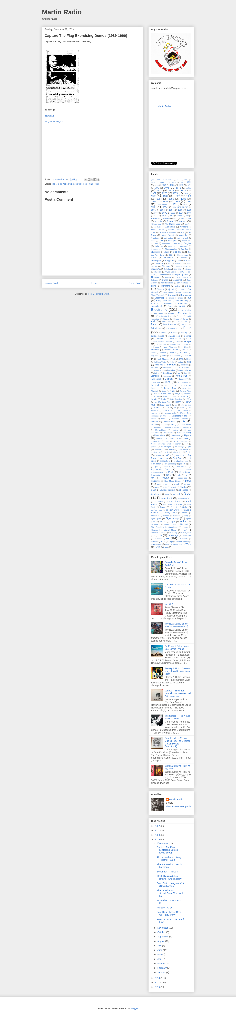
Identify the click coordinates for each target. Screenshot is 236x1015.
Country (155, 277)
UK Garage (173, 535)
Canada (187, 260)
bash (153, 241)
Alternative (170, 227)
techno (183, 521)
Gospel (187, 341)
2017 (157, 982)
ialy (174, 359)
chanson (178, 263)
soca (167, 494)
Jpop (164, 391)
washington (156, 544)
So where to (156, 494)
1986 (183, 199)
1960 (181, 182)
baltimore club (182, 238)
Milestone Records (179, 419)
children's (155, 269)
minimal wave (169, 421)
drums (180, 298)
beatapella (166, 243)
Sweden (166, 516)
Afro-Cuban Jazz (172, 224)
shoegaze (183, 490)
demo (153, 286)
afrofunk (188, 224)
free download (170, 324)
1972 (178, 187)
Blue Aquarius (171, 249)
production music (181, 461)
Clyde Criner (170, 272)
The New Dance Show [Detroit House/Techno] (176, 625)
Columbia (163, 274)
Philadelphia (160, 449)
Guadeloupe (175, 344)
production (165, 461)
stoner (184, 513)
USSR (154, 541)
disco (188, 285)
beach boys (186, 241)
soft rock (176, 494)
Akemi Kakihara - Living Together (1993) (169, 858)
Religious (155, 481)
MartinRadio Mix (179, 416)
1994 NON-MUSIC (180, 207)
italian (156, 373)
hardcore (155, 350)
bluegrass (155, 252)
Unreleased (186, 535)
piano (171, 449)
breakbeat (168, 258)
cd (169, 263)
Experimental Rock (164, 316)
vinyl (171, 542)
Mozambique (160, 430)
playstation (177, 452)
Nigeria (187, 435)
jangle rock (156, 379)
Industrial (155, 367)
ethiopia (171, 313)
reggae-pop (182, 478)
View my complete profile (178, 806)
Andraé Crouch (157, 230)
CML (182, 272)
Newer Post (51, 283)
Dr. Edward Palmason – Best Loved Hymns (177, 647)
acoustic (158, 221)
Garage (184, 333)
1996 (162, 210)
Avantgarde (155, 238)
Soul (187, 493)
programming (170, 464)
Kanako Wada (185, 391)
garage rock (174, 336)
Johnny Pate (170, 388)
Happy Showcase (170, 347)
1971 (166, 187)
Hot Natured (175, 356)
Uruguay (158, 539)
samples (187, 484)
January (161, 972)
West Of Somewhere (173, 544)
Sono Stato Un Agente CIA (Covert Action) (170, 884)
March (160, 963)
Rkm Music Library (172, 481)
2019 (157, 839)
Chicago (165, 266)
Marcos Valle (170, 413)
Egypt (170, 306)
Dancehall (177, 280)
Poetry (188, 452)
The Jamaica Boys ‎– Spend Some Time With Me (170, 893)
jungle (173, 391)
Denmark (165, 286)
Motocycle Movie (172, 427)
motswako (187, 427)
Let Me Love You (162, 402)
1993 (153, 207)
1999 (189, 210)
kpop (174, 396)
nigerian (159, 438)
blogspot (183, 246)
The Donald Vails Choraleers (164, 527)
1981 (165, 196)
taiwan (162, 522)
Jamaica (155, 376)
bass (161, 240)
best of (171, 246)
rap (186, 475)
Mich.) (163, 419)
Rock (188, 480)
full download (172, 328)
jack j (186, 373)
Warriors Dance (182, 542)
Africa (170, 221)
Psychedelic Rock (160, 469)
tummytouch (186, 533)
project (182, 464)
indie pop (159, 365)
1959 (174, 182)
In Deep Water (160, 362)
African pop (156, 224)
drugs (171, 298)
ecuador (154, 303)
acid (175, 218)
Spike (185, 507)
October (161, 932)
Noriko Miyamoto (181, 441)
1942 (186, 180)
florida (185, 319)
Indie (54, 184)
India (172, 362)
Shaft (153, 490)
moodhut (164, 425)
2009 (156, 216)
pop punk (77, 184)
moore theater (185, 425)
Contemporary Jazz (179, 274)
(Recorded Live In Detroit (162, 180)
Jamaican (167, 376)
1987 (153, 201)
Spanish (174, 507)
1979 (175, 193)
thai (174, 524)
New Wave (160, 435)
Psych (167, 466)
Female (180, 316)
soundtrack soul (184, 498)
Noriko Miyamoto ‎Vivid (161, 444)
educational (156, 306)
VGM (163, 541)
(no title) (169, 604)
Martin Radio (62, 12)
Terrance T (155, 524)
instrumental (159, 370)
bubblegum (156, 260)
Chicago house (181, 266)
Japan (169, 378)
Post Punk (88, 184)
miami (153, 419)
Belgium (188, 243)
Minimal (154, 421)
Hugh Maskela (163, 359)
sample (176, 484)
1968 (172, 185)
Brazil (153, 258)
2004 (181, 213)
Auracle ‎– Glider (165, 907)
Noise (185, 438)
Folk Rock (166, 322)
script (165, 487)
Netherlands (168, 433)
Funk (187, 328)
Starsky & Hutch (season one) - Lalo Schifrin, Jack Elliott (177, 671)
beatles (177, 243)
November (162, 927)
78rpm (179, 216)
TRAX (184, 530)
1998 (180, 210)
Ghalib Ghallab (174, 339)
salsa (159, 484)
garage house (157, 336)
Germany (159, 339)
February (162, 968)
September (163, 936)
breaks (184, 258)
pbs (189, 446)
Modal (154, 424)
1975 (171, 190)
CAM (179, 261)
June (160, 950)
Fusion (164, 333)
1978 (164, 193)
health (153, 352)
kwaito (154, 399)
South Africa (173, 501)
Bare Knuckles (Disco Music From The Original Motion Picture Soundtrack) (177, 742)
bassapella (172, 240)
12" (178, 180)
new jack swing (184, 433)
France (154, 324)
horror (164, 356)
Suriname (155, 516)
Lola (182, 408)
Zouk (165, 547)
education (182, 303)
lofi (175, 408)
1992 (185, 204)
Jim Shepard (170, 385)
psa (156, 467)
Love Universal (182, 410)
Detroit (177, 286)
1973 (188, 187)
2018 (157, 978)
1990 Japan (162, 204)
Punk (96, 184)
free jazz (184, 324)
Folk (153, 321)
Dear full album (166, 283)
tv (155, 535)
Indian (180, 362)
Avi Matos (168, 238)
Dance (165, 280)
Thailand (184, 524)
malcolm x (155, 413)
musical (175, 430)
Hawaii (185, 350)
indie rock (62, 184)
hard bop (184, 347)
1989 (177, 201)
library (178, 402)
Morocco (157, 427)
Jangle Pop (181, 375)
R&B (168, 475)
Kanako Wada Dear (162, 394)
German (188, 336)
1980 (153, 196)
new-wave (175, 435)
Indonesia (185, 365)
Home (93, 283)
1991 (173, 204)
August (161, 941)
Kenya (177, 394)
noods (166, 441)
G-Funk (174, 333)
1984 (159, 199)
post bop (164, 458)
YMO (158, 547)
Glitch (178, 342)
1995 (153, 210)
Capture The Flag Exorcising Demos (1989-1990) (167, 850)
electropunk (159, 313)
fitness (176, 319)
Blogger (134, 1008)
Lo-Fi (167, 408)
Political (157, 455)
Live (156, 407)
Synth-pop (172, 518)
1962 (189, 182)
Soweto (179, 504)
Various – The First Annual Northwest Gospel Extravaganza (178, 693)
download (49, 116)
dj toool (181, 289)
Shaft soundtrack (167, 490)
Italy (178, 373)
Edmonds (168, 303)
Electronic (159, 310)
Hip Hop (184, 352)
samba (167, 484)
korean (165, 396)
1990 (188, 201)
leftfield (188, 399)
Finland (166, 319)
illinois (189, 359)
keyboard (187, 394)
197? (189, 185)
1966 (156, 185)
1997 (171, 210)
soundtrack (166, 498)
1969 (181, 185)
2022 (157, 826)
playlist (167, 452)
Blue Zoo (184, 249)
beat (156, 243)
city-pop (188, 269)
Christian (167, 269)
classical (157, 272)
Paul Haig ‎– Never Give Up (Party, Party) (169, 913)
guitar (186, 344)
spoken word (172, 510)
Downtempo (185, 295)
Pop (70, 184)
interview (171, 370)
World (188, 544)
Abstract (155, 218)
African (182, 221)
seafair (173, 487)
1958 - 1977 (164, 182)
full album (156, 328)
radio (179, 475)
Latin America (176, 399)
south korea (167, 504)
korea (156, 396)
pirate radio (155, 452)
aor (182, 232)
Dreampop (159, 298)
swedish (176, 516)
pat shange (179, 447)
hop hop (154, 356)
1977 (153, 193)
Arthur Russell (167, 235)
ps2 (189, 464)
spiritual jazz (156, 510)
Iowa (181, 370)
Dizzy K (160, 289)
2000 (156, 213)
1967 (164, 185)
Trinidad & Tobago (159, 533)
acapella (166, 218)
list (176, 405)
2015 (172, 216)
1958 (153, 182)
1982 (177, 196)
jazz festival (183, 382)
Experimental (184, 313)
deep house (182, 283)
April (160, 959)
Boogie (177, 251)
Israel (188, 370)
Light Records (166, 405)
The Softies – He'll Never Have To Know (177, 717)
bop (170, 255)
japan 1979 (183, 379)
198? (186, 193)
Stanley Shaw (170, 513)
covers (168, 277)
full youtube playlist (54, 121)
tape (173, 521)
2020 (157, 835)
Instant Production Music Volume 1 (177, 368)
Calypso (169, 260)
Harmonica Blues (171, 350)
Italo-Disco (168, 373)
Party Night (166, 447)
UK (160, 535)
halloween (155, 347)
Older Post (134, 283)
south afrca (158, 502)
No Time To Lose (173, 438)
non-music (155, 441)
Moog (173, 424)
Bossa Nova (182, 255)
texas (166, 524)
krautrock (184, 396)
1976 (183, 190)
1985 (171, 199)
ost (187, 444)
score (156, 487)
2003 (173, 213)
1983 (188, 196)
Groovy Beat (161, 344)
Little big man (185, 405)
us (167, 538)
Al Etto (158, 227)
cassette (159, 263)
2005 (189, 213)
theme (185, 527)
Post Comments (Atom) (99, 294)
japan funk (155, 382)
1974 (159, 190)
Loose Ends (167, 410)
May (159, 954)
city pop (177, 269)
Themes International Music (163, 530)
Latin (163, 399)
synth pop (156, 518)
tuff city (173, 533)
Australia (183, 235)
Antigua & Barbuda (168, 232)
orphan (178, 444)
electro (181, 306)
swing (186, 516)
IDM (181, 359)
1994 (165, 207)
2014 (163, 216)
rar (152, 478)
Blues (166, 252)
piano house (183, 449)
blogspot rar (156, 249)
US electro (183, 539)
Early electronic (163, 300)
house (187, 355)
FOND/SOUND (182, 322)
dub (189, 297)
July (159, 945)
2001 (164, 213)
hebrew (163, 352)
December (162, 843)
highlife (173, 352)
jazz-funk (155, 385)
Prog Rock (156, 464)
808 (187, 216)
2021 (157, 830)
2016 (157, 987)
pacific (154, 446)
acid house (186, 218)
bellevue (159, 246)
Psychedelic (181, 466)
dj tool (171, 289)
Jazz (167, 382)
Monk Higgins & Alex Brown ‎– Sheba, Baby (169, 877)
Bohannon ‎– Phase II (167, 871)
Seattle (183, 487)
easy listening (181, 300)
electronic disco (184, 310)
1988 (165, 201)
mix (183, 421)
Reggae (165, 477)
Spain (162, 507)
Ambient (184, 227)
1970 (157, 188)
